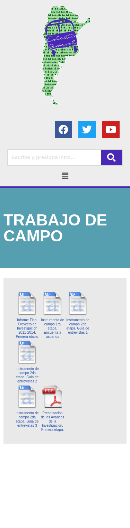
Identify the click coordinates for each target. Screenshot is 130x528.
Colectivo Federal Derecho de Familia (45, 513)
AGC (65, 521)
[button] (65, 176)
